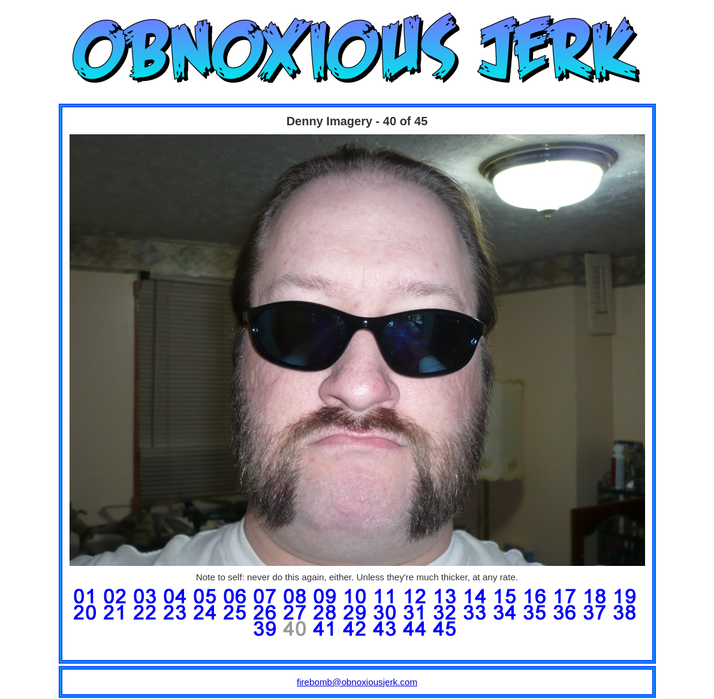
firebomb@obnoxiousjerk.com (357, 682)
